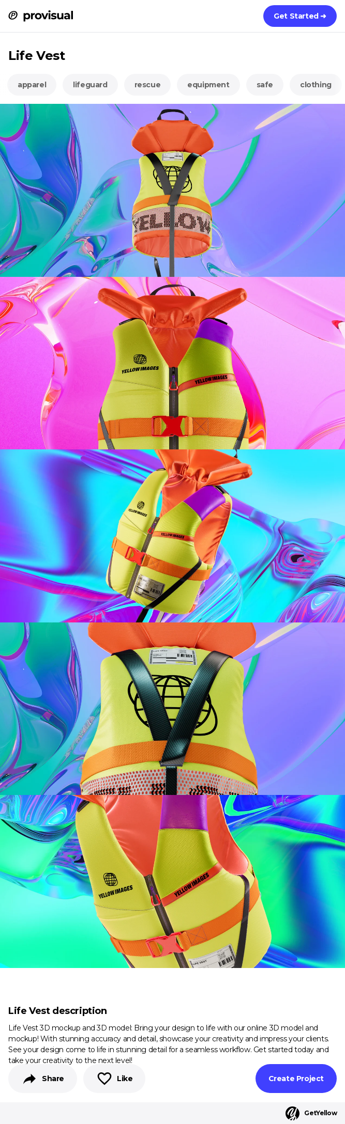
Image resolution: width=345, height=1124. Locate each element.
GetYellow (311, 1113)
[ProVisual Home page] (40, 16)
